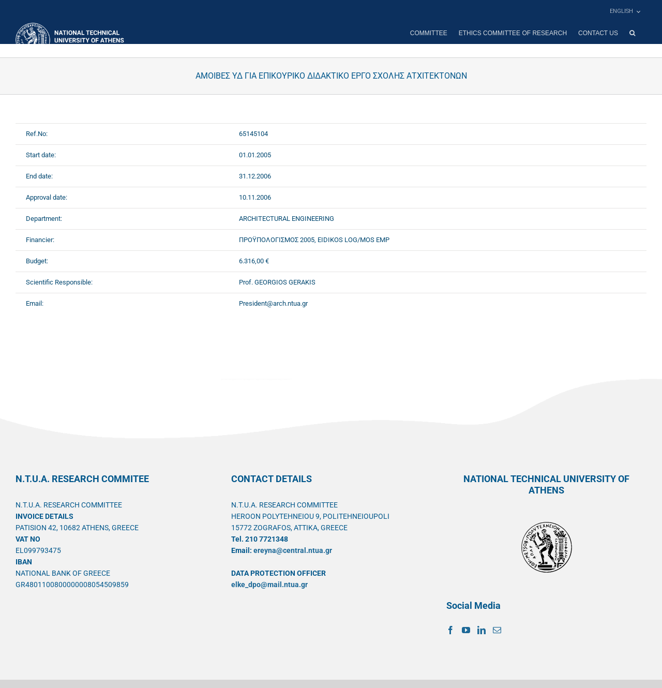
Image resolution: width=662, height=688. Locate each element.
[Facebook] (450, 630)
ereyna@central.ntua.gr (292, 550)
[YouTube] (466, 630)
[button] (632, 33)
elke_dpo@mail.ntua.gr (269, 584)
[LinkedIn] (481, 630)
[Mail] (497, 630)
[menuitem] (624, 11)
